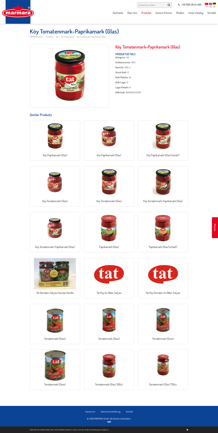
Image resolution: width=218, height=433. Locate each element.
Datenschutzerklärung (110, 411)
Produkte (49, 37)
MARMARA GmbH (36, 37)
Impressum (90, 411)
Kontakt (129, 411)
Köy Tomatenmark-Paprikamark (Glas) (91, 37)
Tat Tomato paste (67, 37)
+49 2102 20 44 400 (189, 4)
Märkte (214, 227)
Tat (57, 37)
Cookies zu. (105, 430)
